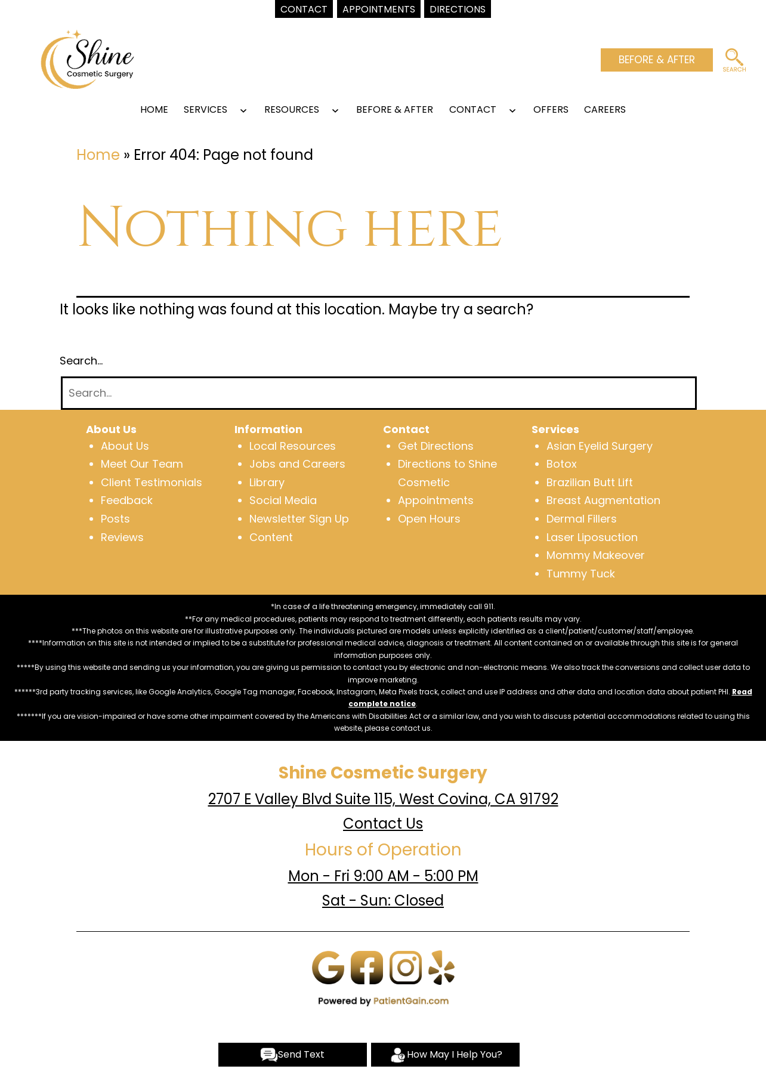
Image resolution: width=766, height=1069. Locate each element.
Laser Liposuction (592, 537)
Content (271, 537)
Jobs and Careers (297, 463)
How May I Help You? (445, 1055)
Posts (115, 518)
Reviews (122, 537)
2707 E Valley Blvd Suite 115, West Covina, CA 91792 (383, 799)
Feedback (127, 500)
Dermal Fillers (581, 518)
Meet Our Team (142, 463)
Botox (561, 463)
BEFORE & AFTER (657, 59)
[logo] (87, 58)
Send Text (292, 1055)
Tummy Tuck (580, 573)
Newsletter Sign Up (299, 518)
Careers (605, 109)
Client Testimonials (151, 482)
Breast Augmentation (603, 500)
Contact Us (383, 823)
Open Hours (429, 518)
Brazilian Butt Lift (589, 482)
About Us (125, 445)
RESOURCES (291, 109)
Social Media (283, 500)
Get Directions (436, 445)
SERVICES (205, 109)
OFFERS (551, 109)
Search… (81, 360)
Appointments (436, 500)
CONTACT (472, 109)
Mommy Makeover (595, 555)
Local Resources (292, 445)
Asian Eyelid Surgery (599, 445)
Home (154, 109)
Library (267, 482)
